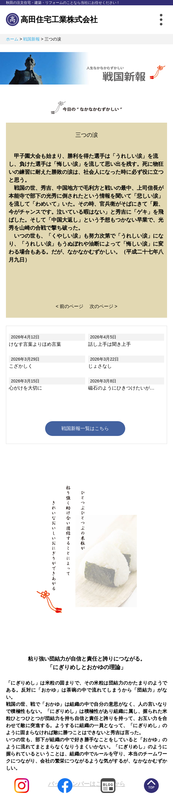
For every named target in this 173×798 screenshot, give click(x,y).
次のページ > (104, 306)
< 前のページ (70, 306)
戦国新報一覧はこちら (85, 428)
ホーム (12, 39)
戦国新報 (31, 39)
